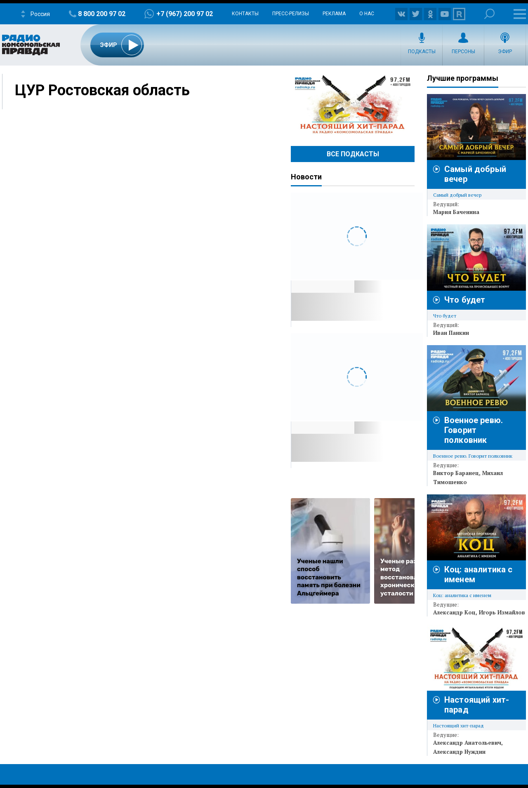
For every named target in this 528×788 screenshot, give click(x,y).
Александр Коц (454, 612)
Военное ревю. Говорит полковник (473, 430)
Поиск (489, 14)
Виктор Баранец (456, 473)
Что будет (464, 300)
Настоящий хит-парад (353, 105)
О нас (366, 13)
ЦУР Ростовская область (102, 90)
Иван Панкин (451, 332)
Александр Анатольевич (467, 742)
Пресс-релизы (290, 13)
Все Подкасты (353, 154)
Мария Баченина (456, 212)
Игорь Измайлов (502, 612)
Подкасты (422, 51)
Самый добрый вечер (457, 195)
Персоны (463, 51)
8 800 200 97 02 (101, 14)
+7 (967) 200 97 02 (184, 14)
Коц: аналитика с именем (462, 595)
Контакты (245, 13)
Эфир (505, 51)
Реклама (334, 13)
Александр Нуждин (459, 751)
